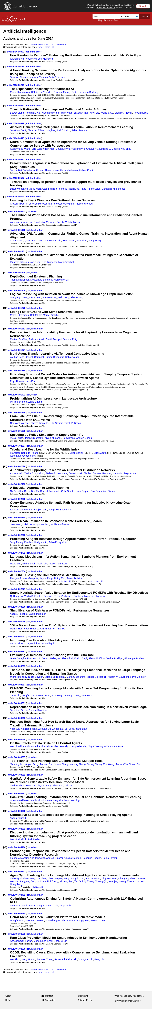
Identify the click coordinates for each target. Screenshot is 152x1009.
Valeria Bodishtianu (54, 676)
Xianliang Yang (29, 728)
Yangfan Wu (27, 695)
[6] (4, 138)
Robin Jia (42, 563)
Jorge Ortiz (65, 905)
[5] (4, 123)
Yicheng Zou (66, 881)
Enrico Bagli (80, 658)
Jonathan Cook (18, 130)
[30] (5, 589)
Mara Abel (41, 188)
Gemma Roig (70, 339)
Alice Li (39, 746)
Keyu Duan (35, 297)
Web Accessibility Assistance (129, 996)
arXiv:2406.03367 (17, 684)
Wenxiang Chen (44, 878)
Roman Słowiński (38, 710)
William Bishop (26, 746)
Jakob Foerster (80, 130)
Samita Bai (16, 170)
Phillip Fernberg (18, 401)
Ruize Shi (59, 959)
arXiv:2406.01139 (17, 272)
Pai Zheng (63, 297)
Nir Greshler (16, 491)
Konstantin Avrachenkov (23, 455)
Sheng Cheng (94, 764)
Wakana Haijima (18, 222)
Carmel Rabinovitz (50, 491)
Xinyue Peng (31, 764)
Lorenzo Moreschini (39, 203)
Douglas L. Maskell (109, 148)
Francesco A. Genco (38, 658)
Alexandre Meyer (69, 170)
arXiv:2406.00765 (17, 211)
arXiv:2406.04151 (17, 871)
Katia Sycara (72, 357)
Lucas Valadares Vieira (22, 188)
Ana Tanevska (37, 858)
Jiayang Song (44, 785)
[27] (5, 535)
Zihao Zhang (35, 401)
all (53, 47)
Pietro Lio (77, 92)
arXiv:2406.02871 (17, 589)
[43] (5, 811)
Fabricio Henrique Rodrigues (63, 188)
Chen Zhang (16, 240)
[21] (5, 431)
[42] (5, 793)
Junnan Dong (50, 297)
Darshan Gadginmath (35, 542)
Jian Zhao (81, 240)
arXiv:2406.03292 (17, 651)
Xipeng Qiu (101, 881)
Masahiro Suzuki (55, 222)
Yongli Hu (53, 509)
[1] (4, 51)
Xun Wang (108, 764)
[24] (5, 484)
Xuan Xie (31, 785)
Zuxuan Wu (133, 881)
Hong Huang (28, 959)
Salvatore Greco (18, 710)
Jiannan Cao (46, 764)
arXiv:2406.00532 (16, 159)
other (38, 51)
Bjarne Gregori (53, 800)
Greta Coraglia (18, 658)
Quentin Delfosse (19, 800)
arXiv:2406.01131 (17, 251)
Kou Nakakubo (37, 222)
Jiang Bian (81, 728)
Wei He (14, 881)
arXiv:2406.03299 (17, 666)
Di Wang (25, 148)
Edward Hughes (46, 130)
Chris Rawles (51, 746)
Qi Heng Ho (16, 596)
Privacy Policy (85, 1000)
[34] (5, 651)
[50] (5, 949)
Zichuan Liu (44, 728)
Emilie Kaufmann (59, 524)
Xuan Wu (15, 148)
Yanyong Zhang (71, 695)
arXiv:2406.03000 (17, 607)
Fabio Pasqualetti (58, 542)
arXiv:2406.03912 (17, 775)
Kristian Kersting (71, 800)
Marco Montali (61, 279)
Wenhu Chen (98, 920)
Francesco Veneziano (62, 203)
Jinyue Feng (46, 578)
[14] (5, 290)
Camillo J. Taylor (123, 112)
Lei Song (69, 728)
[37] (5, 703)
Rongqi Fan (83, 920)
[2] (4, 66)
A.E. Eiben (46, 628)
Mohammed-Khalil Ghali (46, 941)
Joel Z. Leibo (63, 130)
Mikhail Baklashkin (97, 676)
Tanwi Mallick (140, 112)
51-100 (33, 44)
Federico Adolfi (36, 339)
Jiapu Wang (26, 509)
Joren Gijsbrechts (34, 438)
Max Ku (30, 920)
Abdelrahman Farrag (21, 941)
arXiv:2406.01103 (17, 230)
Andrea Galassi (54, 858)
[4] (4, 105)
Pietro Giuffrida (97, 658)
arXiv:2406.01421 (17, 394)
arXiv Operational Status (128, 1001)
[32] (5, 621)
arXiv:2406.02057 (17, 446)
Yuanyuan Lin (85, 959)
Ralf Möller (36, 315)
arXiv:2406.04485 (17, 913)
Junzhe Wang (93, 878)
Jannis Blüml (37, 800)
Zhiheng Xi (16, 878)
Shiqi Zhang (16, 542)
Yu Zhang (57, 695)
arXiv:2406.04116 (17, 847)
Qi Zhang (89, 881)
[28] (5, 553)
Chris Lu (32, 130)
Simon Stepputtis (55, 357)
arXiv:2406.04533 (17, 934)
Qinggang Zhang (19, 297)
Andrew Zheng (84, 438)
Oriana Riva (116, 746)
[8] (4, 178)
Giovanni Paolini (18, 203)
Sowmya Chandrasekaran (24, 77)
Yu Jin (64, 941)
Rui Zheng (52, 881)
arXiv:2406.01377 (17, 350)
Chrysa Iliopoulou (40, 423)
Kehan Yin (71, 959)
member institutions (106, 7)
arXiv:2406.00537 (16, 178)
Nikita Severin (35, 676)
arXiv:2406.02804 (17, 571)
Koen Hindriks (31, 628)
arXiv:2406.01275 (17, 308)
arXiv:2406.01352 (17, 328)
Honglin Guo (77, 878)
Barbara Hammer (102, 473)
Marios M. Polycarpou (124, 473)
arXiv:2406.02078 (17, 466)
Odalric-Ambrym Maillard (36, 524)
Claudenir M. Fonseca (113, 188)
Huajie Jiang (40, 509)
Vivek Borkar (76, 453)
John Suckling (90, 92)
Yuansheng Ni (52, 920)
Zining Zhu (59, 578)
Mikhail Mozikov (18, 676)
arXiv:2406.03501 (17, 703)
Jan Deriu (35, 262)
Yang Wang (94, 240)
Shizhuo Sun (69, 920)
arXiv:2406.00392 (16, 123)
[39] (5, 739)
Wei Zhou (15, 959)
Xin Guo (140, 878)
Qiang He (30, 240)
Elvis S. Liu (55, 240)
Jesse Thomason (57, 563)
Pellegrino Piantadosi (61, 658)
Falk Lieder (34, 839)
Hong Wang (69, 240)
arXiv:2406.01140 (17, 290)
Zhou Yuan (42, 240)
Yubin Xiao (49, 148)
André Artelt (16, 473)
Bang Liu (99, 959)
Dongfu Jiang (17, 920)
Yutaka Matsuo (73, 222)
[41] (5, 775)
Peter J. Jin (52, 905)
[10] (5, 211)
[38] (5, 718)
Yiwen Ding (29, 878)
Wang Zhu (15, 563)
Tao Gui (78, 881)
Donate (143, 6)
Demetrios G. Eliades (80, 473)
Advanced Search (112, 20)
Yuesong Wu (78, 148)
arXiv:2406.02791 (17, 553)
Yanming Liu (16, 764)
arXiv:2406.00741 (16, 196)
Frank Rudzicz (74, 578)
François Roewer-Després (24, 578)
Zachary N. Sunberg (72, 596)
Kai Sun (14, 509)
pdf (27, 51)
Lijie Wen (37, 148)
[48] (5, 913)
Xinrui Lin (15, 695)
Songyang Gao (27, 881)
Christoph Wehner (19, 423)
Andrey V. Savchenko (119, 676)
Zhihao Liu (58, 728)
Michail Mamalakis (20, 92)
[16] (5, 328)
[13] (5, 272)
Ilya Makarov (139, 676)
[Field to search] (129, 16)
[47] (5, 895)
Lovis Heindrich (18, 839)
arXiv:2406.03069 (17, 621)
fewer (40, 47)
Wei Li (13, 746)
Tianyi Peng (68, 438)
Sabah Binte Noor (19, 643)
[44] (5, 829)
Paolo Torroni (110, 858)
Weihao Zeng (17, 357)
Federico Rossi (52, 596)
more (47, 47)
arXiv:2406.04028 (17, 811)
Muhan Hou (16, 628)
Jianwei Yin (122, 764)
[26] (5, 517)
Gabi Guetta (67, 491)
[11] (5, 230)
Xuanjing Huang (117, 881)
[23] (5, 466)
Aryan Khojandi (53, 438)
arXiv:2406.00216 (16, 85)
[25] (5, 499)
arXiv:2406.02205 (17, 499)
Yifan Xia (15, 728)
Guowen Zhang (45, 959)
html (32, 51)
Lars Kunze (32, 381)
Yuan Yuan (67, 112)
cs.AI (23, 19)
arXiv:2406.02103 (17, 484)
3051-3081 (62, 44)
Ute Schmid (57, 423)
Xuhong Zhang (78, 764)
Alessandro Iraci (84, 203)
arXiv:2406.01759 (17, 412)
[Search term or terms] (107, 16)
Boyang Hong (62, 878)
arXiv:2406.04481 (17, 895)
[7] (4, 159)
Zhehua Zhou (17, 785)
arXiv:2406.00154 (16, 66)
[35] (5, 666)
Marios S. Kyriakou (34, 473)
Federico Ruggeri (92, 858)
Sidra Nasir (29, 170)
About (8, 996)
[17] (5, 350)
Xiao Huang (77, 297)
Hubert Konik (86, 170)
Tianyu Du (134, 764)
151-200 (50, 44)
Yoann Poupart (18, 818)
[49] (5, 934)
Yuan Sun (15, 905)
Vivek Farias (16, 438)
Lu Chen (41, 881)
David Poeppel (54, 339)
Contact (49, 996)
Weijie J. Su (106, 112)
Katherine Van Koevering (23, 58)
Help (100, 20)
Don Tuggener (49, 262)
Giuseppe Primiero (135, 658)
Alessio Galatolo (72, 858)
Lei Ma (68, 785)
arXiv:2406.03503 (17, 718)
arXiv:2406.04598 (17, 949)
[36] (5, 684)
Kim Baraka (59, 628)
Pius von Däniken (19, 262)
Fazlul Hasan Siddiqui (42, 643)
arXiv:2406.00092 (16, 51)
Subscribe (50, 1000)
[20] (5, 412)
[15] (5, 308)
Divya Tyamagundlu (98, 746)
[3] (4, 85)
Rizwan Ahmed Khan (47, 170)
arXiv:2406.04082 (17, 829)
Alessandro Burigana (41, 279)
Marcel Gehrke (51, 315)
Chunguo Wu (63, 148)
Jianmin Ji (86, 695)
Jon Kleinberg (45, 58)
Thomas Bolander (19, 279)
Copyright (83, 996)
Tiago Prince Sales (90, 188)
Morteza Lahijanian (94, 596)
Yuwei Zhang (61, 764)
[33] (5, 636)
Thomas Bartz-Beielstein (52, 77)
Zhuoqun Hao (81, 112)
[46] (5, 871)
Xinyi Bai (94, 112)
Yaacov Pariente (19, 614)
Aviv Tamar (109, 491)
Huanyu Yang (43, 695)
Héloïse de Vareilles (41, 92)
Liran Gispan (82, 491)
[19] (5, 394)
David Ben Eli (31, 491)
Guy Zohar (96, 491)
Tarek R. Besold (73, 423)
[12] (5, 251)
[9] (4, 196)
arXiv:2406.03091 (17, 636)
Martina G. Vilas (18, 339)
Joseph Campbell (35, 357)
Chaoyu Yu (92, 148)
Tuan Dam (15, 524)
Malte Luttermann (19, 315)
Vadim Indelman (37, 614)
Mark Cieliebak (66, 262)
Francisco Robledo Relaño (24, 453)
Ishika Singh (29, 563)
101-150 (41, 44)
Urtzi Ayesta (100, 453)
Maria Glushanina (75, 676)
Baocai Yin (65, 509)
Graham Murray (62, 92)
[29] (5, 571)
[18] (5, 370)
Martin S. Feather (33, 596)
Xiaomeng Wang (50, 112)
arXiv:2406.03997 (17, 793)
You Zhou (126, 148)
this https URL (65, 581)
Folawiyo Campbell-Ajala (73, 746)
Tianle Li (39, 920)
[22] (5, 446)
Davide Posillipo (114, 658)
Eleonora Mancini (19, 858)
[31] (5, 607)
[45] (5, 847)
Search (144, 16)
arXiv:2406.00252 (16, 105)
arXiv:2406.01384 (17, 370)
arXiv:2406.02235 (17, 517)
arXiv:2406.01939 (17, 431)
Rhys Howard (17, 381)
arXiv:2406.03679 (17, 739)
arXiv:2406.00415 (16, 138)
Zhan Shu (58, 785)
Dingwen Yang (109, 878)
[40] (5, 757)
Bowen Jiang (17, 112)
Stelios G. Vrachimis (56, 473)
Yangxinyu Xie (32, 112)
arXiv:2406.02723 (17, 535)
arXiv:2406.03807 (17, 757)
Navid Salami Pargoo (33, 905)
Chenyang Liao (126, 878)
